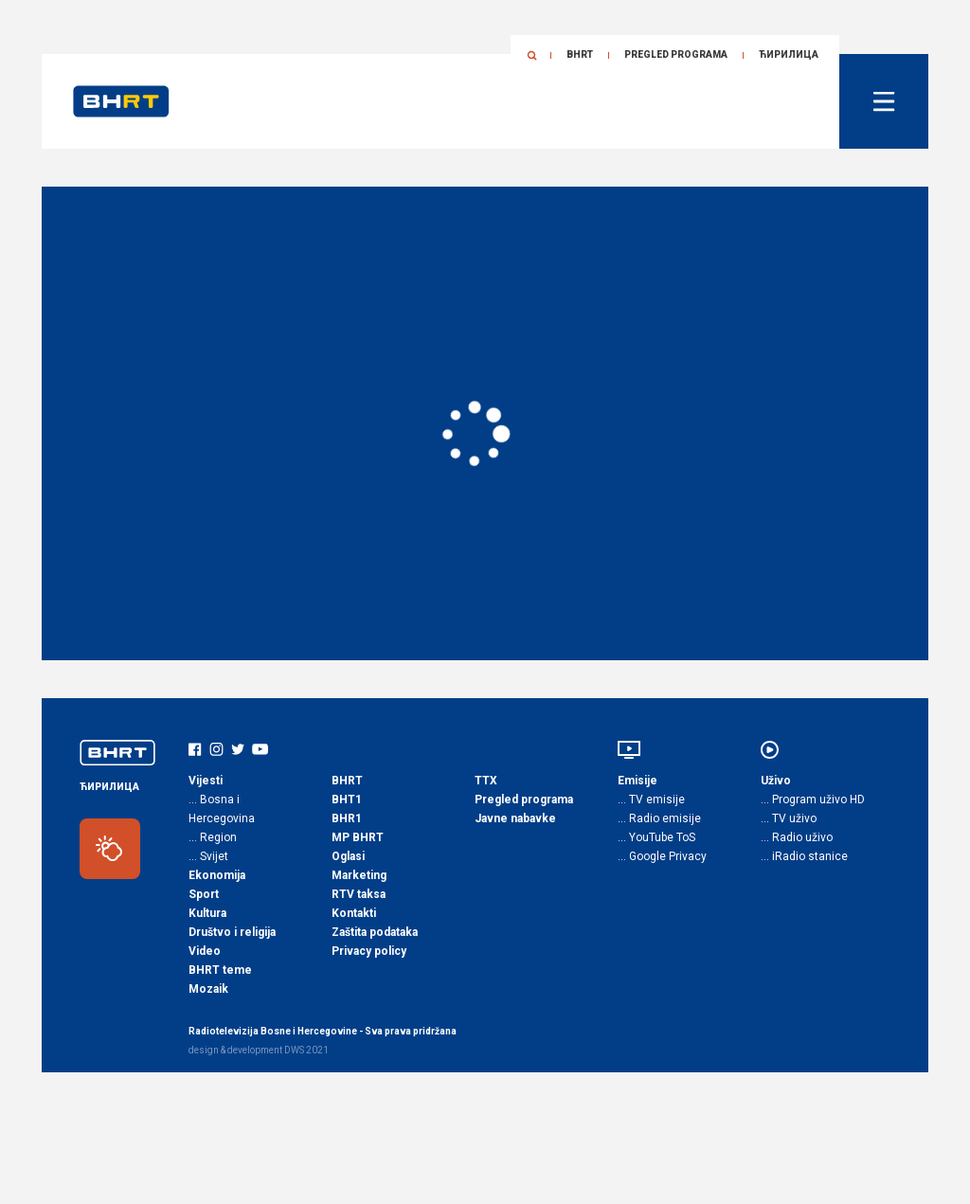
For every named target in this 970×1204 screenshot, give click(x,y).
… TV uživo (789, 818)
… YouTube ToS (656, 837)
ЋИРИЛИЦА (788, 54)
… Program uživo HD (813, 799)
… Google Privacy (662, 856)
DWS (294, 1050)
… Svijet (208, 856)
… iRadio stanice (804, 856)
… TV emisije (651, 799)
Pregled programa (676, 54)
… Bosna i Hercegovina (222, 809)
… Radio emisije (659, 818)
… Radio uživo (797, 837)
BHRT (579, 54)
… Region (213, 837)
